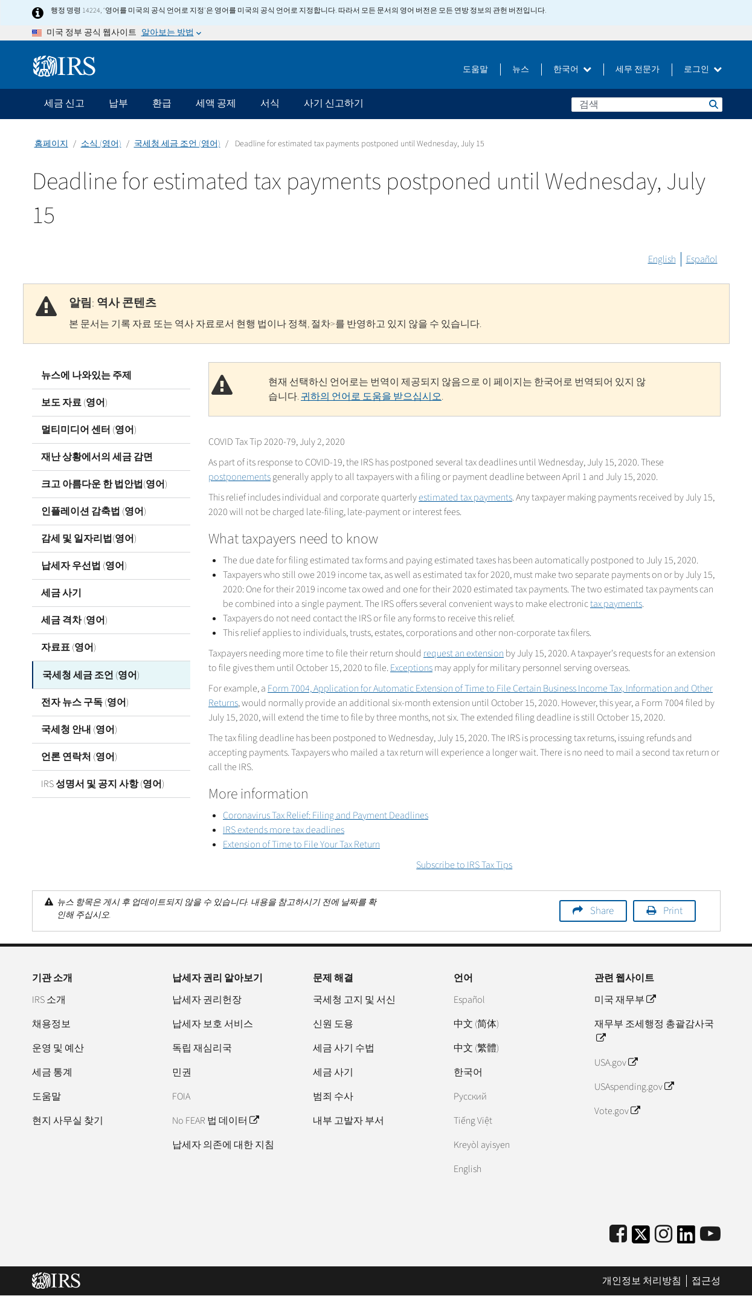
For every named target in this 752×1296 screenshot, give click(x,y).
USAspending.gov (633, 1087)
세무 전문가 (637, 69)
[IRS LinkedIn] (686, 1238)
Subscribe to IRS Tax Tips (464, 865)
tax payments (616, 604)
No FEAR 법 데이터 (215, 1120)
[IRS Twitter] (641, 1238)
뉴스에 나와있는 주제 (86, 375)
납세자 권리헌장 (207, 999)
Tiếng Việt (473, 1120)
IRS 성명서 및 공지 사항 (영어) (102, 783)
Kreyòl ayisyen (482, 1145)
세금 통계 (52, 1072)
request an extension (463, 653)
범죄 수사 (333, 1096)
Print (673, 911)
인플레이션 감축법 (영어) (93, 511)
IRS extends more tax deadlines (283, 830)
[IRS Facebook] (618, 1234)
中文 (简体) (476, 1024)
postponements (239, 477)
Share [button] (602, 911)
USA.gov (615, 1062)
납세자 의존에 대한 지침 (223, 1145)
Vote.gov (617, 1111)
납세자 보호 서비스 (212, 1024)
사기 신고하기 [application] (334, 103)
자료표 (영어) (68, 647)
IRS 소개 (49, 999)
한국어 (572, 69)
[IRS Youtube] (710, 1234)
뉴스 (520, 69)
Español (702, 259)
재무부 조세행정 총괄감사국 (654, 1031)
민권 (181, 1072)
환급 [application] (162, 103)
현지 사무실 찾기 (67, 1120)
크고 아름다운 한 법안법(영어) (104, 484)
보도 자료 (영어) (74, 402)
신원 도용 (333, 1024)
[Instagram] (663, 1234)
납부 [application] (118, 103)
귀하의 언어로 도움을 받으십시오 (371, 396)
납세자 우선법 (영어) (84, 565)
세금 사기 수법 (343, 1048)
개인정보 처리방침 (641, 1281)
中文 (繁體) (476, 1048)
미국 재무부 (624, 999)
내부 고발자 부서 (348, 1120)
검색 (713, 104)
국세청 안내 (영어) (79, 729)
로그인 (703, 69)
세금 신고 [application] (64, 103)
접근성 (706, 1281)
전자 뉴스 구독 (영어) (85, 701)
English (662, 259)
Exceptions (411, 668)
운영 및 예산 (58, 1048)
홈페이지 (51, 144)
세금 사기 (61, 593)
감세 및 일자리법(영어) (89, 538)
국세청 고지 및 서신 (354, 999)
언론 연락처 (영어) (79, 756)
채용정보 (51, 1024)
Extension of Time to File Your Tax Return (301, 844)
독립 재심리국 (202, 1048)
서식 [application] (270, 103)
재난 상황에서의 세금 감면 (97, 457)
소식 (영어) (101, 144)
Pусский (470, 1096)
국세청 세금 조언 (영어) (177, 144)
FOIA (181, 1096)
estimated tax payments (465, 497)
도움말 (475, 69)
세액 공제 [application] (216, 103)
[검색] (646, 104)
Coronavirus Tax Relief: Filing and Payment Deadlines (325, 815)
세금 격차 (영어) (74, 620)
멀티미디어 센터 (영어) (89, 429)
